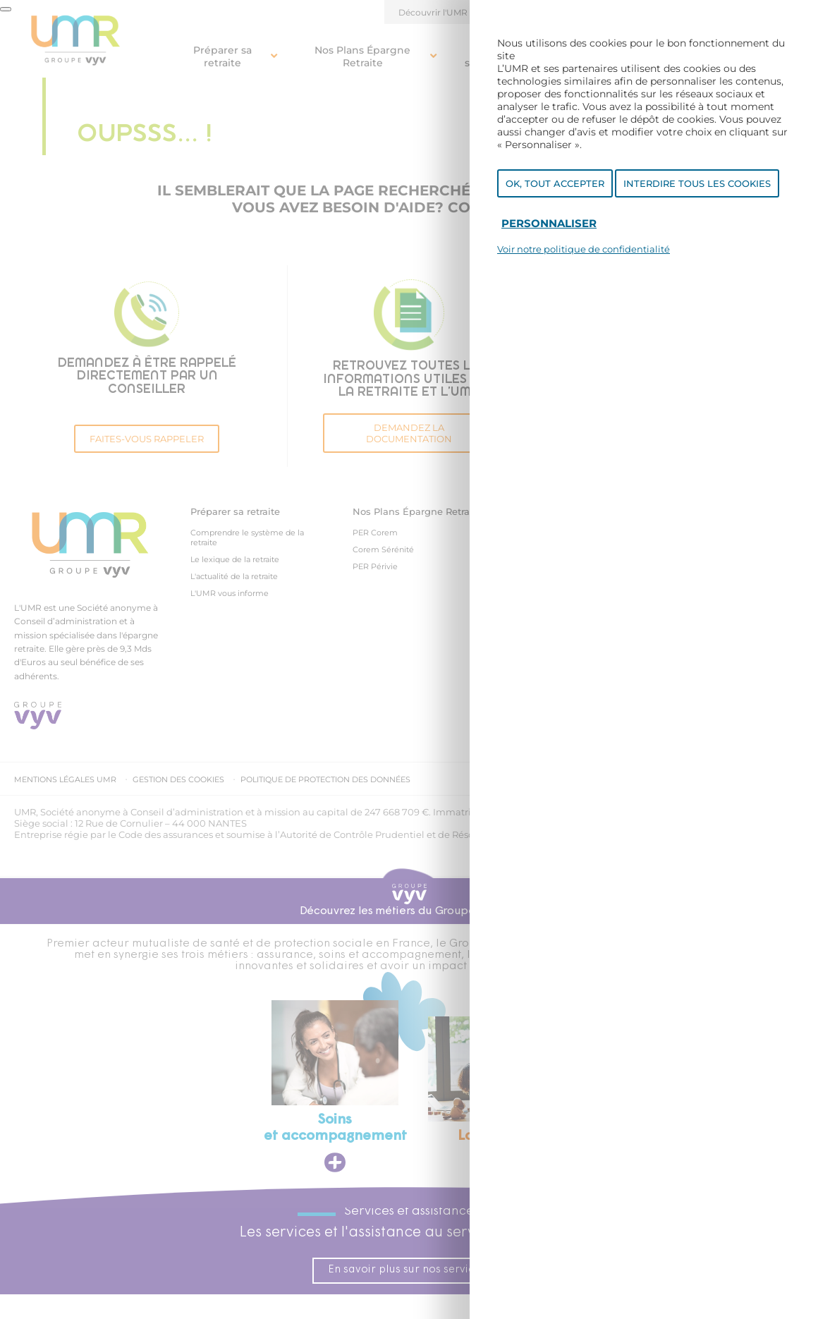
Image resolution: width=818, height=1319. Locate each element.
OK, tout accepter (555, 183)
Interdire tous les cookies (697, 183)
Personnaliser (549, 223)
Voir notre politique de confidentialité (583, 249)
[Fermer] (5, 9)
